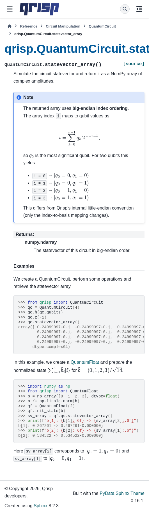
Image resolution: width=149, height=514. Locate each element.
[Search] (125, 9)
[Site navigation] (9, 9)
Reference (28, 26)
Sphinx (40, 505)
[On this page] (139, 9)
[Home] (10, 26)
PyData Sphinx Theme (122, 493)
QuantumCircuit (102, 26)
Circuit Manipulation (63, 26)
